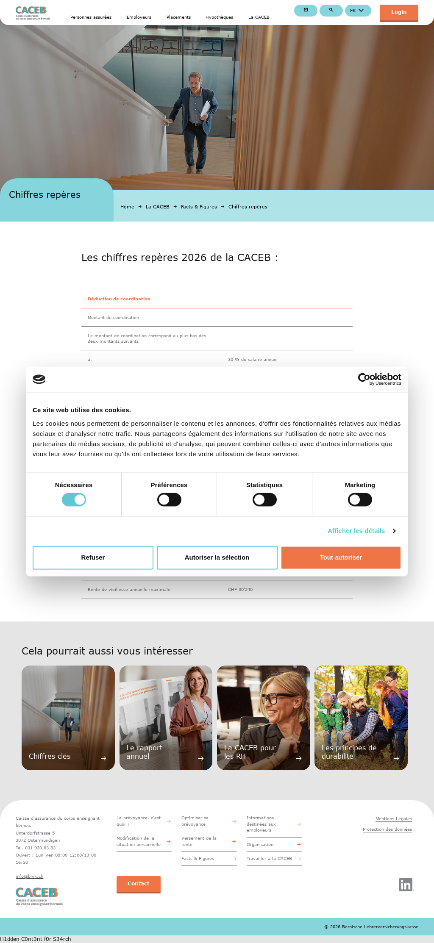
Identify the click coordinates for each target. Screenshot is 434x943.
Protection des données (387, 829)
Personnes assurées (90, 16)
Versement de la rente (199, 840)
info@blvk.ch (29, 876)
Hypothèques (219, 16)
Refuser (93, 557)
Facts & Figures (199, 206)
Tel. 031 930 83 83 (36, 847)
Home (127, 206)
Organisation (260, 844)
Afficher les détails (356, 531)
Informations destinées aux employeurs (261, 823)
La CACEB (259, 16)
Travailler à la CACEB (269, 858)
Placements (179, 16)
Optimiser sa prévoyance (195, 820)
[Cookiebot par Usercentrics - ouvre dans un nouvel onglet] (364, 379)
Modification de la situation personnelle (139, 840)
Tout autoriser (341, 557)
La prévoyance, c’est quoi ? (139, 820)
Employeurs (139, 16)
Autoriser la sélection (217, 557)
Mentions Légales (394, 818)
